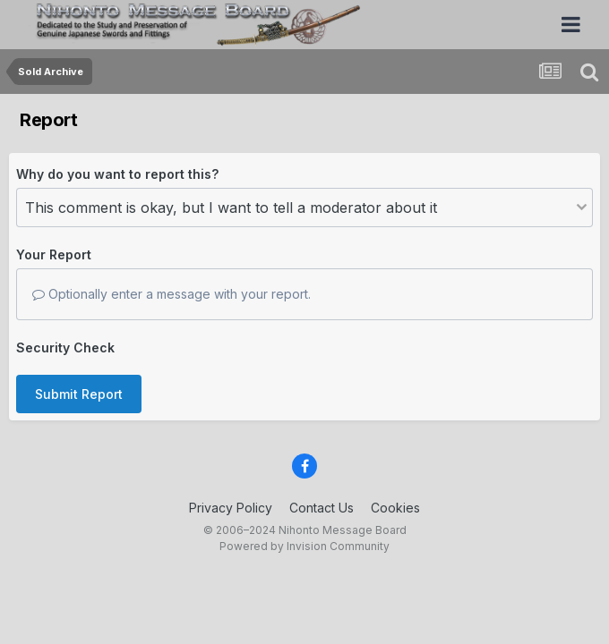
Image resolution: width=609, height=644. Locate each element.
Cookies (395, 507)
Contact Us (321, 507)
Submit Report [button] (79, 394)
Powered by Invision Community (304, 546)
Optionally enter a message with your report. (171, 293)
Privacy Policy (230, 507)
